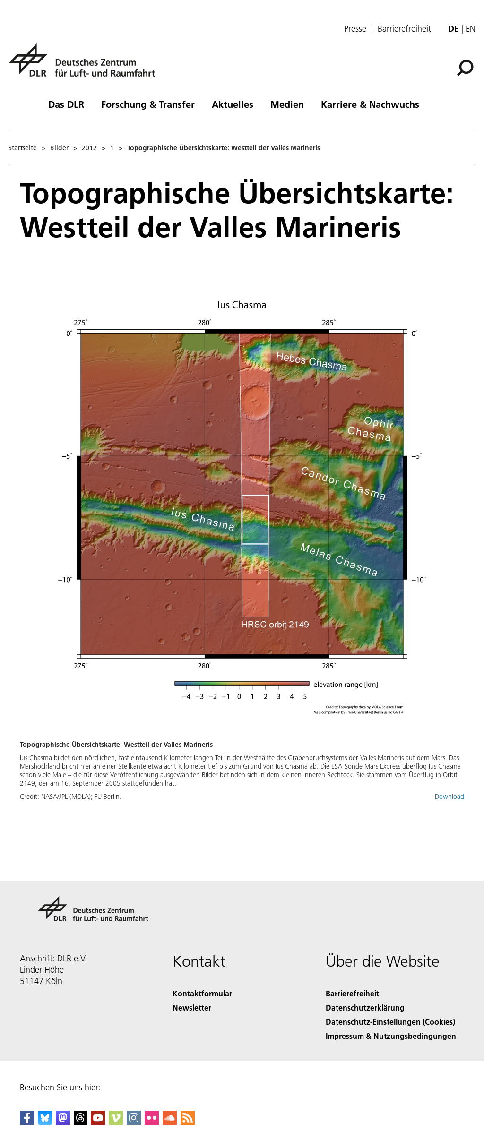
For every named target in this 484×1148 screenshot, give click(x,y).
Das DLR (66, 104)
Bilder (59, 148)
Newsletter (192, 1007)
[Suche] (465, 68)
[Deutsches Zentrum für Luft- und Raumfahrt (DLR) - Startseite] (86, 65)
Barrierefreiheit (404, 29)
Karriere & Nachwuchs (370, 104)
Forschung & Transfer (148, 104)
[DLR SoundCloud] (170, 1121)
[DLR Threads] (80, 1121)
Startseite (23, 148)
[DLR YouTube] (98, 1121)
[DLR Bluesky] (45, 1121)
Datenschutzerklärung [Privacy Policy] (365, 1007)
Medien (287, 104)
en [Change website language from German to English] (470, 28)
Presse (355, 29)
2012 (89, 148)
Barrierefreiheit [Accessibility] (352, 993)
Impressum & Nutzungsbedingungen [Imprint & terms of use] (391, 1036)
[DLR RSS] (188, 1121)
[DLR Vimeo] (116, 1121)
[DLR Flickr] (152, 1121)
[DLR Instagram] (134, 1121)
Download (449, 796)
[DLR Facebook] (27, 1121)
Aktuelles (232, 104)
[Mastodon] (63, 1121)
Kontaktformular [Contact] (202, 993)
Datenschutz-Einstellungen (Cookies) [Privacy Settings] (390, 1022)
